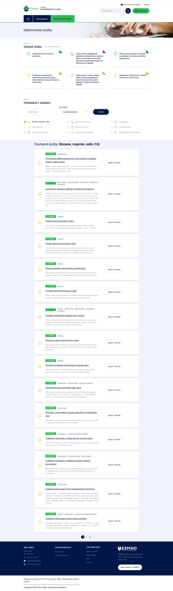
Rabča (42, 8)
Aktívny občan (79, 309)
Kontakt (146, 5)
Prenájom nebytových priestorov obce (62, 340)
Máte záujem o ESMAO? (130, 567)
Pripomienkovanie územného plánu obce (63, 388)
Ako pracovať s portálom (131, 5)
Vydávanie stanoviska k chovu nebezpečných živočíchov (70, 489)
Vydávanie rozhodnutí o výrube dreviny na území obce (132, 76)
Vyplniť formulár (114, 162)
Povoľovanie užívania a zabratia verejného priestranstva (69, 189)
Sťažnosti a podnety (86, 383)
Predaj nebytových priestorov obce (60, 243)
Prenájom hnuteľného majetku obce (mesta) (64, 315)
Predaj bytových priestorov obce (59, 221)
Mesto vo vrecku (92, 551)
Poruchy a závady (74, 456)
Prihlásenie (141, 11)
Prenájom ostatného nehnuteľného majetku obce (67, 365)
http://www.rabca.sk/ (34, 564)
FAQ (87, 559)
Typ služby (63, 107)
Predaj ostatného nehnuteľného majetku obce (65, 268)
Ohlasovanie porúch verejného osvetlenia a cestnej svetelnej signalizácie (132, 56)
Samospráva (41, 19)
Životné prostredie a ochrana (78, 434)
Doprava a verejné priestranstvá (86, 514)
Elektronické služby (62, 19)
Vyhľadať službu (52, 47)
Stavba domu (62, 154)
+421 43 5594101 (33, 557)
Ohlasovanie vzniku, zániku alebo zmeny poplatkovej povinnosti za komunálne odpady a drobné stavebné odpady (87, 80)
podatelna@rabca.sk (34, 561)
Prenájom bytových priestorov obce (61, 291)
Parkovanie (84, 182)
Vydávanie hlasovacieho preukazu (42, 55)
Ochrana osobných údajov (52, 579)
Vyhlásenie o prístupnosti (32, 579)
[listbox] (74, 112)
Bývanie (60, 216)
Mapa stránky (91, 555)
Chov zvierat (62, 484)
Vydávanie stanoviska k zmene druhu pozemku (66, 518)
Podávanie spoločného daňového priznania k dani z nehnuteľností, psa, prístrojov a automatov (45, 78)
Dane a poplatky (73, 182)
